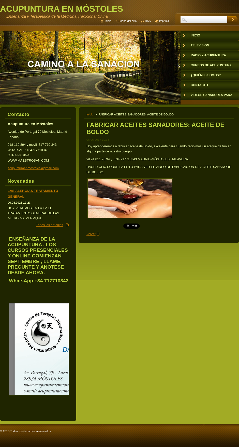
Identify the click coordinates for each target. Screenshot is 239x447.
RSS (148, 20)
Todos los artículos (49, 225)
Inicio (89, 114)
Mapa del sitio (128, 20)
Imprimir (164, 20)
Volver (91, 234)
